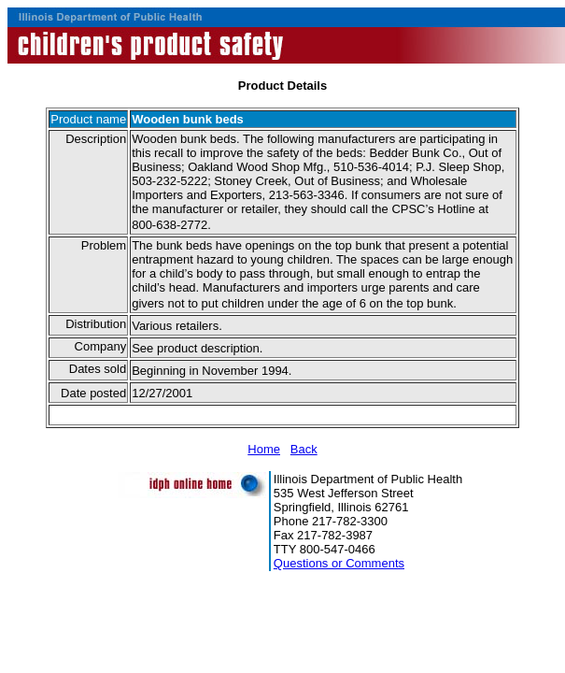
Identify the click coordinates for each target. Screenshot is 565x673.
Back (304, 449)
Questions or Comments (339, 563)
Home (263, 449)
